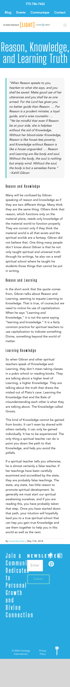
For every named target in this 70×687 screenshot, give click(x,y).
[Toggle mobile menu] (65, 25)
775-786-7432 (35, 4)
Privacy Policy (42, 652)
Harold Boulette (17, 541)
